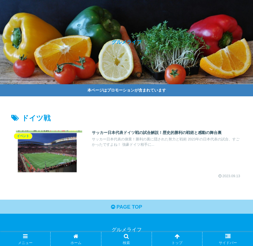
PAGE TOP (126, 207)
